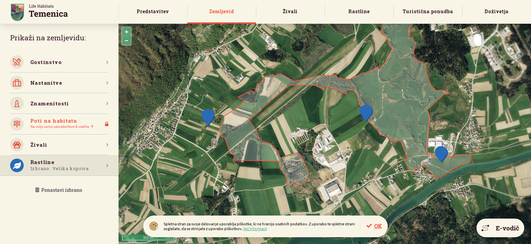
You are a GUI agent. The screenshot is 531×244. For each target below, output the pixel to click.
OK (378, 225)
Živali (290, 11)
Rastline (359, 11)
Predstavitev (153, 11)
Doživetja (497, 11)
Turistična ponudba (428, 11)
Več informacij (255, 228)
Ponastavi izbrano (59, 190)
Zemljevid (221, 11)
